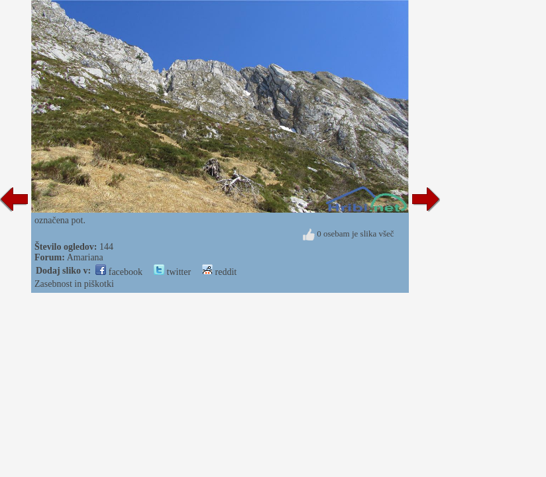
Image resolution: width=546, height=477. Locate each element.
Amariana (85, 257)
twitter (172, 272)
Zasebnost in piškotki (74, 284)
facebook (118, 272)
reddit (219, 272)
